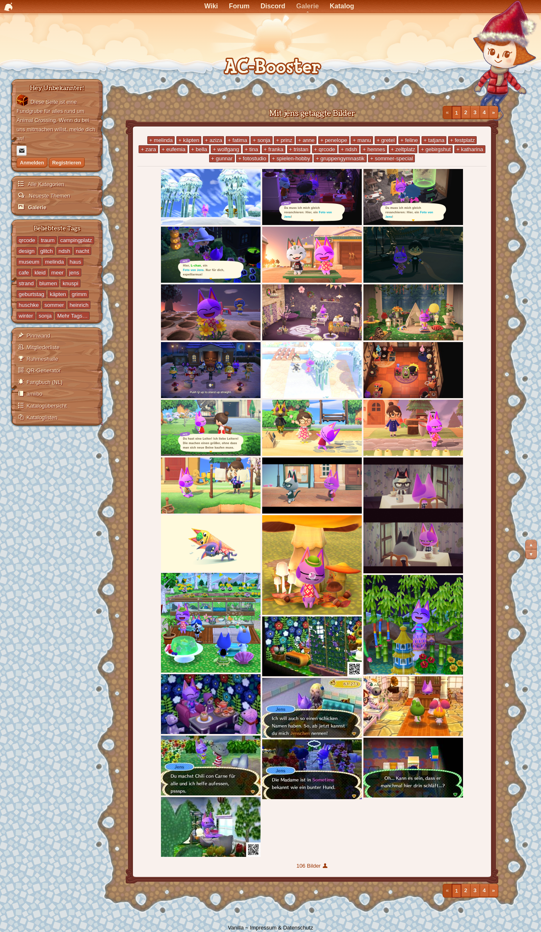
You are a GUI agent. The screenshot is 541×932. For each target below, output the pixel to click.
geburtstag (31, 294)
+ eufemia (173, 149)
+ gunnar (222, 158)
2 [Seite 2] (465, 112)
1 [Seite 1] (456, 112)
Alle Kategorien (45, 184)
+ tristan (299, 149)
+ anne (306, 140)
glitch (46, 251)
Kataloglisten (42, 417)
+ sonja (261, 140)
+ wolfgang (226, 149)
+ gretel (386, 140)
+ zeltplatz (403, 149)
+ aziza (213, 140)
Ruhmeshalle (42, 359)
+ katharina (469, 149)
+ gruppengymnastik (340, 158)
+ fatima (237, 140)
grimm (79, 294)
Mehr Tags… (72, 316)
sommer (54, 305)
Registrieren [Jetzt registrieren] (66, 163)
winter (26, 316)
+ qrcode (324, 149)
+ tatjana (434, 140)
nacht (82, 251)
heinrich (79, 305)
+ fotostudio (252, 158)
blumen (48, 283)
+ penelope (333, 140)
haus (75, 262)
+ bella (199, 149)
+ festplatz (462, 140)
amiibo (34, 394)
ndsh (64, 251)
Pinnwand (38, 336)
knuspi (70, 283)
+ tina (251, 149)
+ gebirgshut (436, 149)
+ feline (409, 140)
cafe (24, 272)
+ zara (148, 149)
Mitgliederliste (43, 347)
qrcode (27, 240)
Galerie (36, 207)
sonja (45, 316)
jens (74, 272)
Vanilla (236, 928)
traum (47, 240)
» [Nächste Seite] (493, 112)
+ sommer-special (391, 158)
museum (29, 262)
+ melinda (161, 140)
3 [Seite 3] (474, 112)
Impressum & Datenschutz (281, 928)
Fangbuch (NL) (45, 382)
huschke (29, 305)
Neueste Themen (48, 196)
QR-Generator (44, 370)
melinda (54, 262)
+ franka (273, 149)
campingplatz (76, 240)
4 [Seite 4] (484, 112)
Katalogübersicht (47, 406)
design (26, 251)
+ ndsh (349, 149)
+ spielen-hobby (291, 158)
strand (26, 283)
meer (57, 272)
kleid (40, 272)
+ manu (362, 140)
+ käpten (188, 140)
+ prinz (284, 140)
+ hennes (374, 149)
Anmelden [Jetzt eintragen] (32, 163)
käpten (58, 294)
